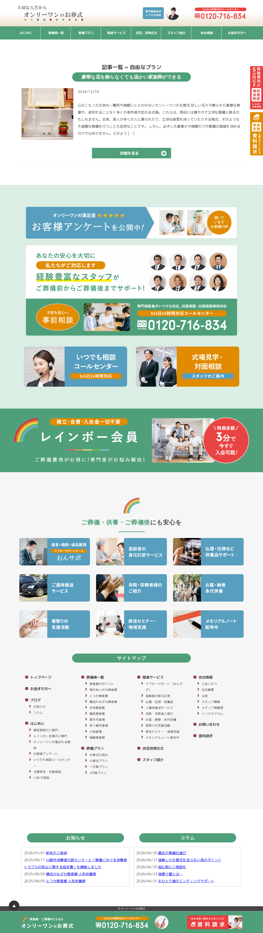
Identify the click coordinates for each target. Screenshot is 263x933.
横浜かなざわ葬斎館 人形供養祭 (71, 874)
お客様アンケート (45, 754)
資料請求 (206, 735)
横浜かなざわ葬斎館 (103, 702)
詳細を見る (145, 153)
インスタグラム (212, 713)
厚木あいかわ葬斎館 (103, 690)
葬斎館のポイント (101, 684)
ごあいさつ (209, 684)
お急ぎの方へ (237, 33)
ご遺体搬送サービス (159, 708)
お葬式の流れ (98, 755)
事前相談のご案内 (45, 730)
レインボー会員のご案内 (50, 736)
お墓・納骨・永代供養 (161, 719)
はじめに (26, 33)
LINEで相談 (41, 778)
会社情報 (207, 33)
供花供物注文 (153, 748)
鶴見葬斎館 (97, 713)
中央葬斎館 (97, 708)
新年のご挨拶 (56, 853)
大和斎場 (95, 731)
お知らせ (39, 706)
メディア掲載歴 (212, 708)
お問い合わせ (209, 724)
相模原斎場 (97, 737)
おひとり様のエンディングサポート (186, 881)
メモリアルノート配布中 (162, 737)
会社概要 (208, 690)
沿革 (205, 696)
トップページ (40, 677)
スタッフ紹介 (176, 33)
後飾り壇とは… (170, 874)
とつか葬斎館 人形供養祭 (66, 881)
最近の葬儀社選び (172, 853)
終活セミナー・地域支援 (162, 731)
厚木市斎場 (97, 719)
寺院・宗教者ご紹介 (159, 713)
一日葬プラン (98, 767)
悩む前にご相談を (172, 867)
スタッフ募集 (211, 702)
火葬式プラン (98, 761)
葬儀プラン (86, 33)
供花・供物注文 (146, 33)
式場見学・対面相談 (47, 772)
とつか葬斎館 (98, 696)
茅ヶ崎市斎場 (98, 725)
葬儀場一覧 (56, 33)
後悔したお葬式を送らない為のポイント (189, 860)
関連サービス (116, 33)
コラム (38, 712)
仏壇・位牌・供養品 (159, 702)
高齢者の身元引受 (158, 696)
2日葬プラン (98, 773)
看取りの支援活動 (158, 725)
